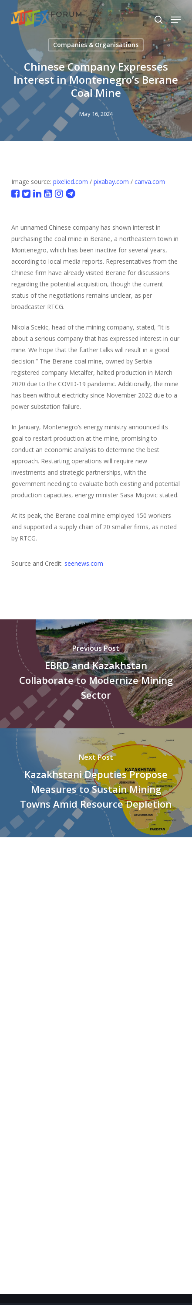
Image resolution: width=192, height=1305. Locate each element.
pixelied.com (70, 181)
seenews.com (83, 563)
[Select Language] (134, 19)
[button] (176, 19)
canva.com (150, 181)
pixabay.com (111, 181)
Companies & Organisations (95, 45)
